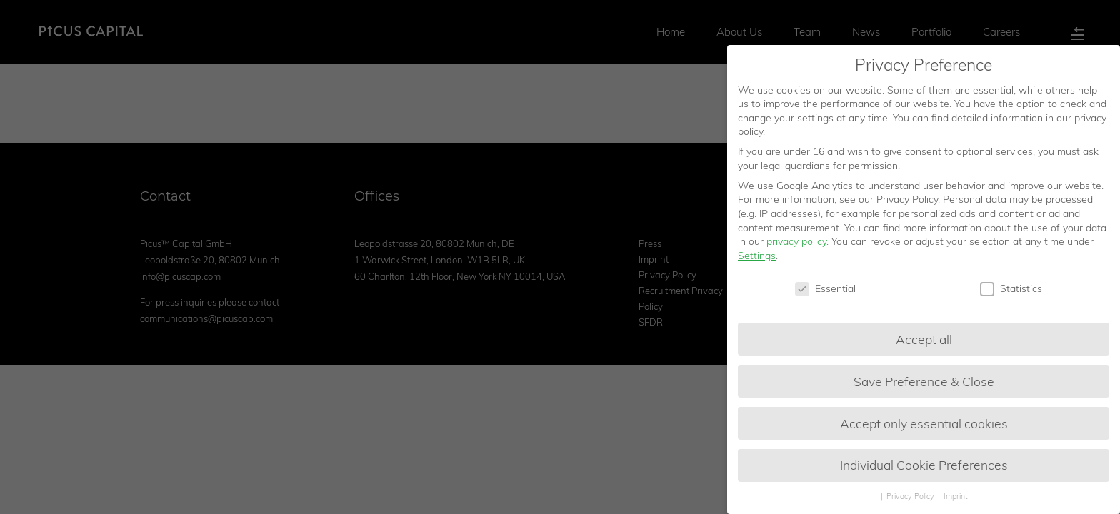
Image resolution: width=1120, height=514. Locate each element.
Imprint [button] (956, 498)
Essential (825, 289)
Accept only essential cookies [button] (924, 424)
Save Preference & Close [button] (924, 382)
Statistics (1011, 289)
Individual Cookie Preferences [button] (924, 466)
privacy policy (796, 242)
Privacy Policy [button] (911, 498)
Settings (757, 256)
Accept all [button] (924, 340)
